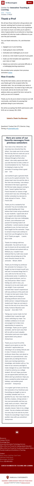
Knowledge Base (5, 442)
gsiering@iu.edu (13, 128)
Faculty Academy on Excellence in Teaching (12, 450)
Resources (3, 438)
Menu (30, 2)
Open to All (21, 480)
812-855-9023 (8, 461)
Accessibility (5, 480)
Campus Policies (5, 440)
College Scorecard (13, 480)
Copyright (6, 483)
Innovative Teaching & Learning (15, 9)
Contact (2, 453)
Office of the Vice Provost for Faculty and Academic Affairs (17, 448)
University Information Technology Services (12, 444)
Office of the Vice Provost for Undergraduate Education (16, 446)
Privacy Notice (28, 480)
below (10, 73)
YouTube (17, 432)
